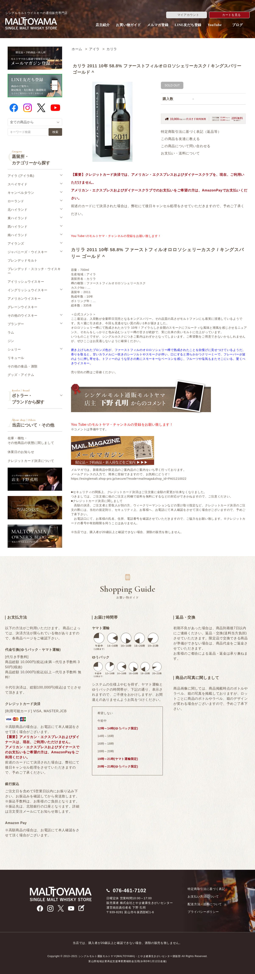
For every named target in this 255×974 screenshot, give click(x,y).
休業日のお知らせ (21, 452)
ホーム (77, 49)
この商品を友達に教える (180, 139)
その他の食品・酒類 (23, 366)
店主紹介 (103, 25)
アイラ (94, 49)
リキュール (16, 358)
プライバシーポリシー (203, 911)
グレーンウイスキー (23, 307)
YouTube (215, 25)
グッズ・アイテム (21, 375)
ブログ (237, 25)
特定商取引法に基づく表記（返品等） (191, 131)
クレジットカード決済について (31, 461)
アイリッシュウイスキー (26, 281)
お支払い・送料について (180, 153)
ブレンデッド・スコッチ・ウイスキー (34, 271)
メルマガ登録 (158, 25)
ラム (11, 332)
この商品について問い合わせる (185, 146)
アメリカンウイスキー (24, 298)
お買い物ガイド (128, 25)
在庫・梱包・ (31, 440)
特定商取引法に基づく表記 (206, 889)
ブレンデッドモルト (23, 260)
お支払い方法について (203, 896)
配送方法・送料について (205, 904)
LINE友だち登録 (188, 25)
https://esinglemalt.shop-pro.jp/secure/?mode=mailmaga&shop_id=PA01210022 (129, 478)
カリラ (111, 49)
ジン (11, 341)
